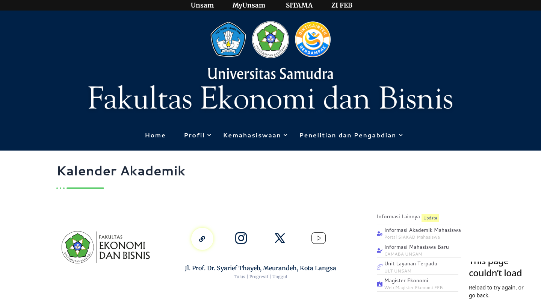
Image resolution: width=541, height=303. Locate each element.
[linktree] (201, 239)
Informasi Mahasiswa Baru (416, 247)
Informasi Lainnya (398, 217)
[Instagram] (241, 239)
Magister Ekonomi (406, 281)
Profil (195, 135)
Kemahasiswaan (253, 135)
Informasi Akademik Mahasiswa (422, 230)
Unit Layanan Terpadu (410, 264)
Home (155, 135)
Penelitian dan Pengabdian (349, 135)
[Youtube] (319, 239)
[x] (280, 239)
